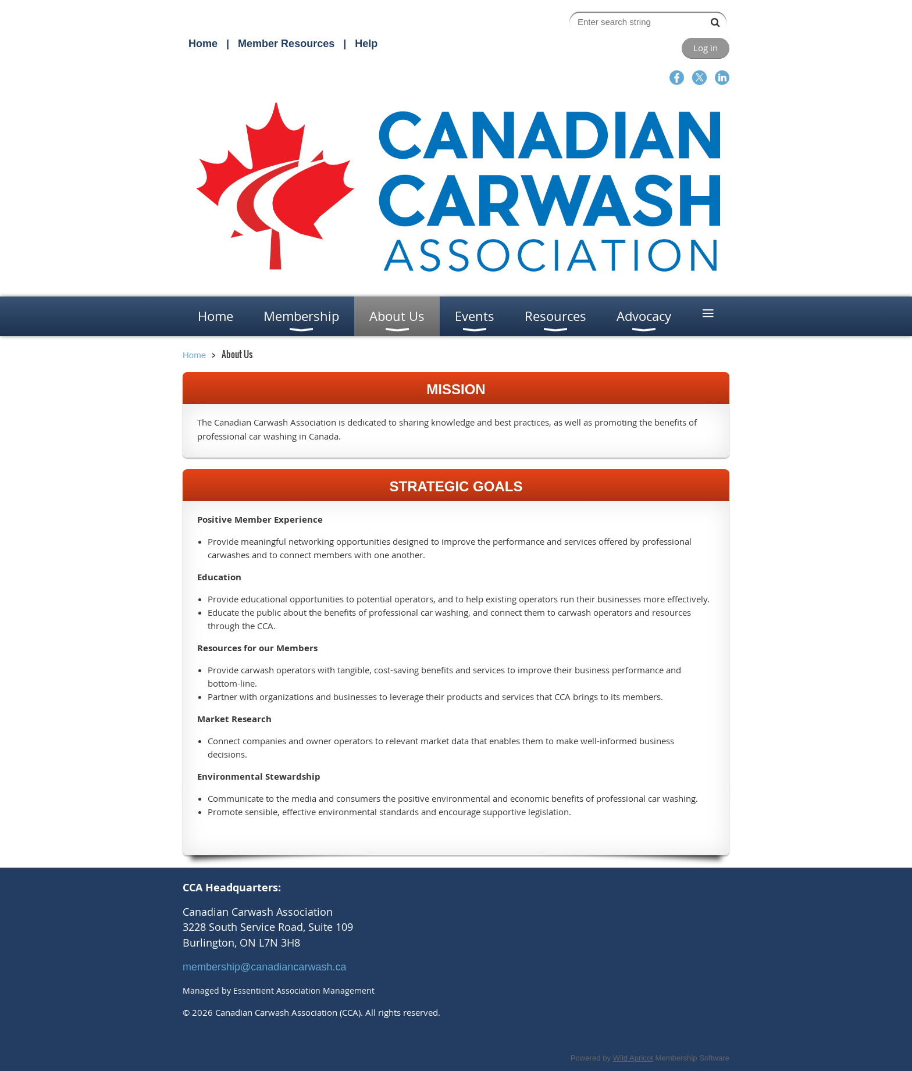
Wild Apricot (633, 1058)
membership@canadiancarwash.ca (264, 967)
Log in (705, 47)
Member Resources (286, 43)
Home (203, 43)
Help (366, 43)
